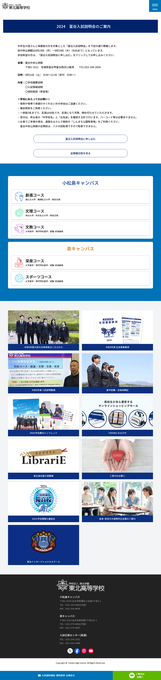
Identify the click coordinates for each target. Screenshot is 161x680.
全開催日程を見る (80, 153)
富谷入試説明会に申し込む (80, 139)
